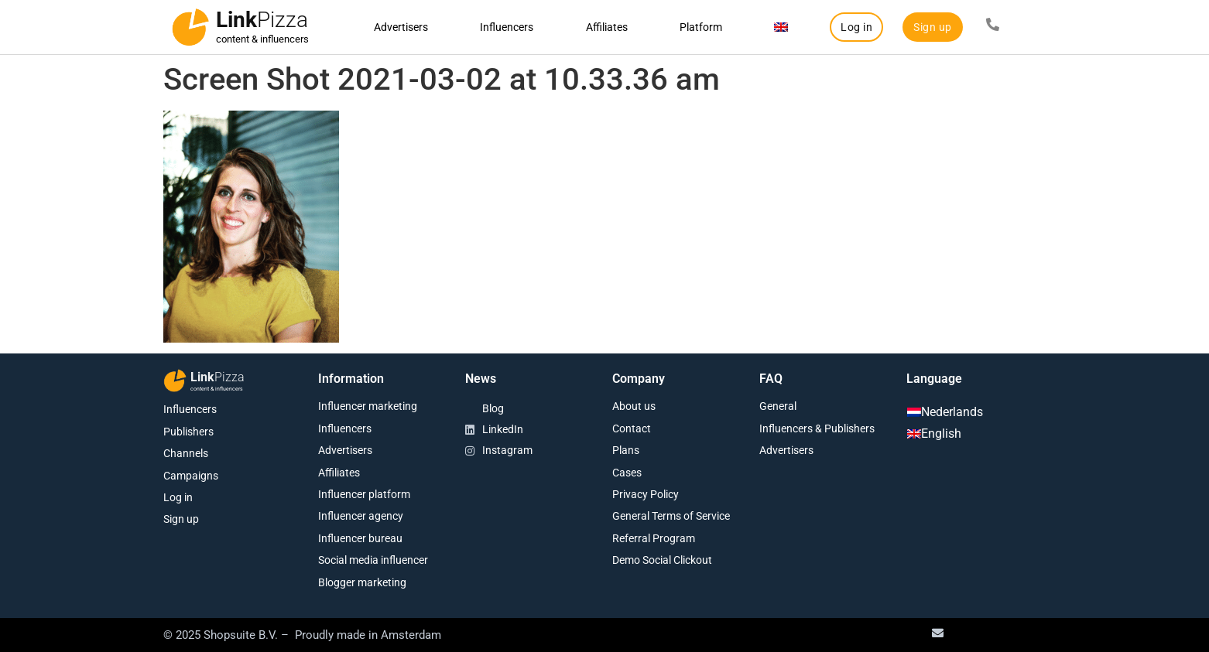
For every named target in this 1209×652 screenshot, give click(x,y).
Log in (178, 497)
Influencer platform (364, 494)
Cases (627, 472)
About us (634, 406)
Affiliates (607, 27)
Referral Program (653, 538)
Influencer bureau (360, 538)
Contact (631, 428)
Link (262, 19)
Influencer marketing (367, 406)
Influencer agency (360, 516)
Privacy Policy (645, 494)
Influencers (506, 27)
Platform (701, 27)
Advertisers (401, 27)
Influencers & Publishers (817, 428)
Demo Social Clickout (662, 560)
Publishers (188, 431)
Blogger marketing (362, 582)
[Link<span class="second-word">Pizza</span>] (190, 27)
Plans (625, 450)
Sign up (181, 519)
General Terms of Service (671, 516)
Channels (185, 453)
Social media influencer (373, 560)
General (777, 406)
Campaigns (190, 475)
